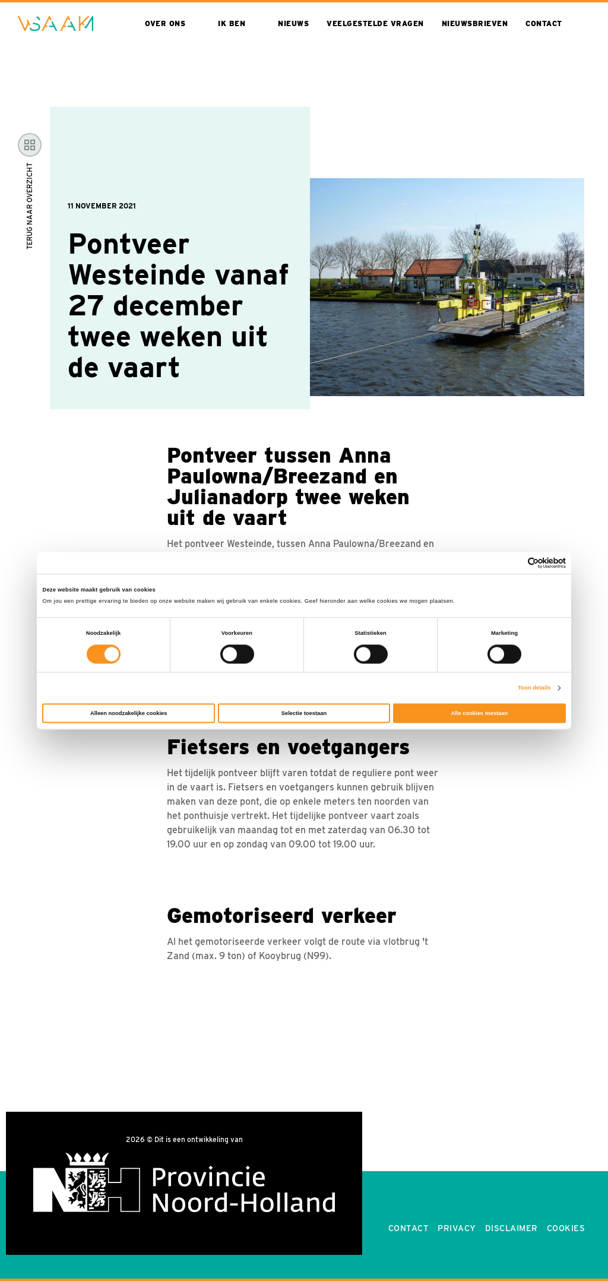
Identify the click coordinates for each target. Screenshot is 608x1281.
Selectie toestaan (304, 713)
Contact (543, 23)
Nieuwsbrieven (475, 23)
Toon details (534, 688)
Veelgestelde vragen (375, 23)
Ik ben (231, 23)
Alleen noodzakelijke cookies (128, 713)
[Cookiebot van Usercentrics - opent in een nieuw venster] (514, 562)
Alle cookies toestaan (479, 713)
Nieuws (293, 23)
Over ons (165, 23)
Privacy (457, 1228)
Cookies (566, 1228)
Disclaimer (511, 1228)
